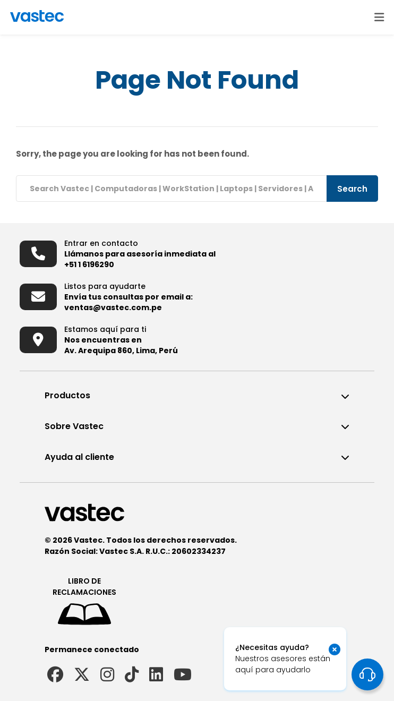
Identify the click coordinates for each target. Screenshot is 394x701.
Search (352, 188)
